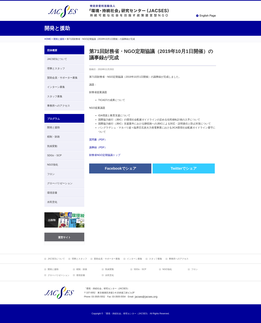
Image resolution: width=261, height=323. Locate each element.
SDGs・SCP (54, 155)
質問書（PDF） (98, 139)
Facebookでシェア (120, 168)
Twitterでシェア (184, 168)
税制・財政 (53, 136)
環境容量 (52, 192)
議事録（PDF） (98, 147)
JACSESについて (57, 59)
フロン (51, 174)
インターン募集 (56, 86)
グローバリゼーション (59, 183)
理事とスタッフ (56, 68)
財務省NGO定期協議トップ (104, 155)
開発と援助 (53, 127)
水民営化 (52, 202)
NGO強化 (52, 164)
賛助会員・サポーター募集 (62, 77)
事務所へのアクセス (58, 105)
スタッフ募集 (54, 96)
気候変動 (52, 146)
